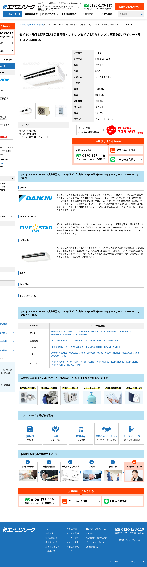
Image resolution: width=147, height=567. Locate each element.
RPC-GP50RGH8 (76, 347)
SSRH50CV (56, 335)
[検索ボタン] (142, 14)
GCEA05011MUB (58, 356)
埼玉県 (9, 370)
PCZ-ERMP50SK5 (93, 341)
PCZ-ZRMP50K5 (76, 341)
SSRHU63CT (96, 332)
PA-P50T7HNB (74, 365)
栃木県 (7, 373)
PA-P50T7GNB (102, 362)
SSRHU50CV (56, 332)
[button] (66, 75)
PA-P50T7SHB (117, 362)
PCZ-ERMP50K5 (110, 341)
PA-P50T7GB (72, 362)
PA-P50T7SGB (57, 362)
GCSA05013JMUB (95, 353)
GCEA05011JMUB (130, 353)
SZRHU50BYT (125, 332)
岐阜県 (7, 385)
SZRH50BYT (81, 335)
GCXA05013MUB (77, 353)
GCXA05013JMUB (59, 353)
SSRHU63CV (83, 332)
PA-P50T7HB (132, 362)
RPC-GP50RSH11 (112, 347)
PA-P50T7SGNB (87, 362)
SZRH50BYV (68, 335)
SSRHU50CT (70, 332)
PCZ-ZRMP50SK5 (59, 341)
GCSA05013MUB (112, 353)
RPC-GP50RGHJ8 (59, 347)
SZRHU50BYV (110, 332)
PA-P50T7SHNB (58, 365)
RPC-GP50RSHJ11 (93, 347)
